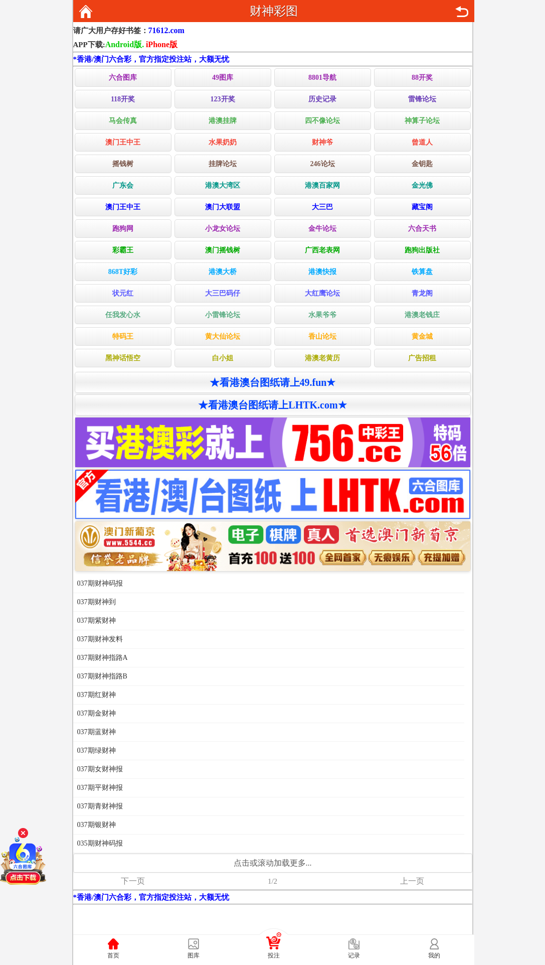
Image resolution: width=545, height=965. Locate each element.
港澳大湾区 (222, 185)
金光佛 (422, 185)
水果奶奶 (223, 142)
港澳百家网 (322, 185)
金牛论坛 (322, 228)
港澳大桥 (223, 271)
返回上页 (461, 11)
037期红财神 (96, 695)
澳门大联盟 (222, 207)
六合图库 (123, 77)
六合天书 (422, 228)
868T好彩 (122, 271)
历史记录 (322, 99)
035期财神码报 (100, 843)
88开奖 (422, 77)
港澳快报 (322, 271)
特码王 (122, 336)
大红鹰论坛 (322, 293)
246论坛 (322, 164)
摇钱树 (122, 164)
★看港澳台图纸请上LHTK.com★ (272, 404)
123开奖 (223, 99)
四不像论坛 (322, 120)
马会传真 (123, 120)
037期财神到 (96, 602)
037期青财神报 (100, 806)
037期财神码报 (100, 583)
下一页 (133, 881)
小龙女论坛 (222, 228)
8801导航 (322, 77)
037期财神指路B (102, 676)
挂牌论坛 (223, 164)
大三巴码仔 (222, 293)
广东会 (122, 185)
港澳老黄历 (322, 358)
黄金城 (422, 336)
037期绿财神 (96, 750)
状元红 (122, 293)
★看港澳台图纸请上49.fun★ (273, 382)
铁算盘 (422, 271)
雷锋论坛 (422, 99)
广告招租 (422, 358)
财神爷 (322, 142)
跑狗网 (122, 228)
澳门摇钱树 (222, 250)
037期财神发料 (100, 639)
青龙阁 (422, 293)
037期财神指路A (102, 657)
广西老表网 (322, 250)
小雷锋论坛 (222, 315)
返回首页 (85, 11)
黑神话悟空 (122, 358)
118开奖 (123, 99)
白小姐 (222, 358)
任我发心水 (122, 315)
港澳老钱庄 (422, 315)
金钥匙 (422, 164)
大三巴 (322, 207)
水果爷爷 (322, 315)
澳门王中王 (122, 142)
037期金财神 (96, 713)
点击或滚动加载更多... (273, 863)
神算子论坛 (422, 120)
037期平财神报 (100, 787)
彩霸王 (122, 250)
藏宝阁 (422, 207)
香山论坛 (322, 336)
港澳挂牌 (223, 120)
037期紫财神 (96, 620)
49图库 (222, 77)
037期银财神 (96, 825)
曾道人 (422, 142)
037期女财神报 (100, 769)
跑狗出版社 (422, 250)
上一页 (412, 881)
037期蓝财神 (96, 732)
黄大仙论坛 (222, 336)
